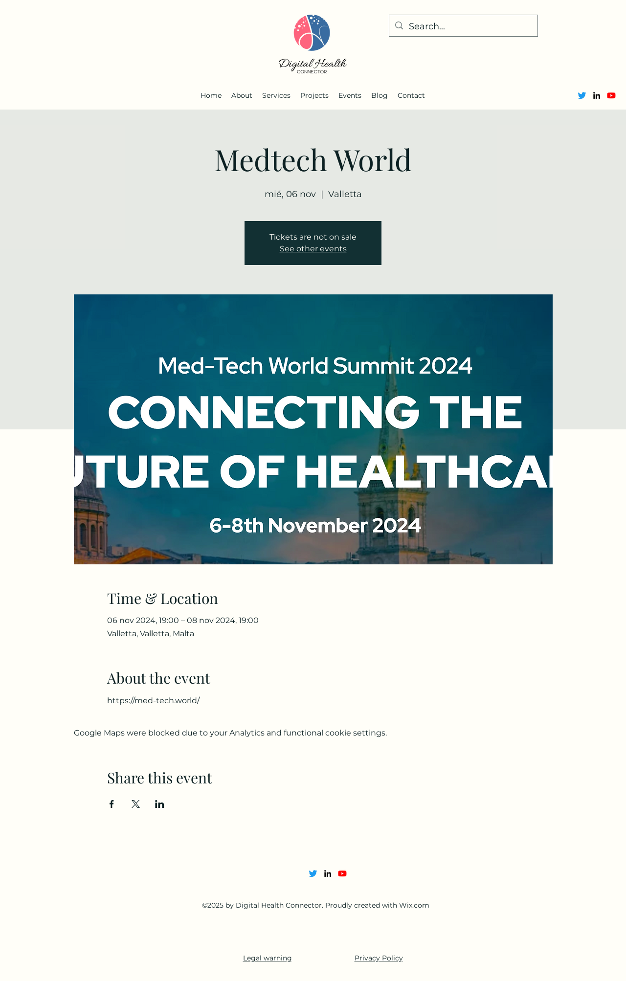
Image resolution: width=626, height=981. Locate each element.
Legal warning (267, 958)
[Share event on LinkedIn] (159, 804)
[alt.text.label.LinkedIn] (597, 95)
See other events (313, 248)
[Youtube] (611, 95)
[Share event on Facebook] (111, 804)
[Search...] (463, 27)
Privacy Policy (379, 958)
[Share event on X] (135, 804)
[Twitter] (582, 95)
